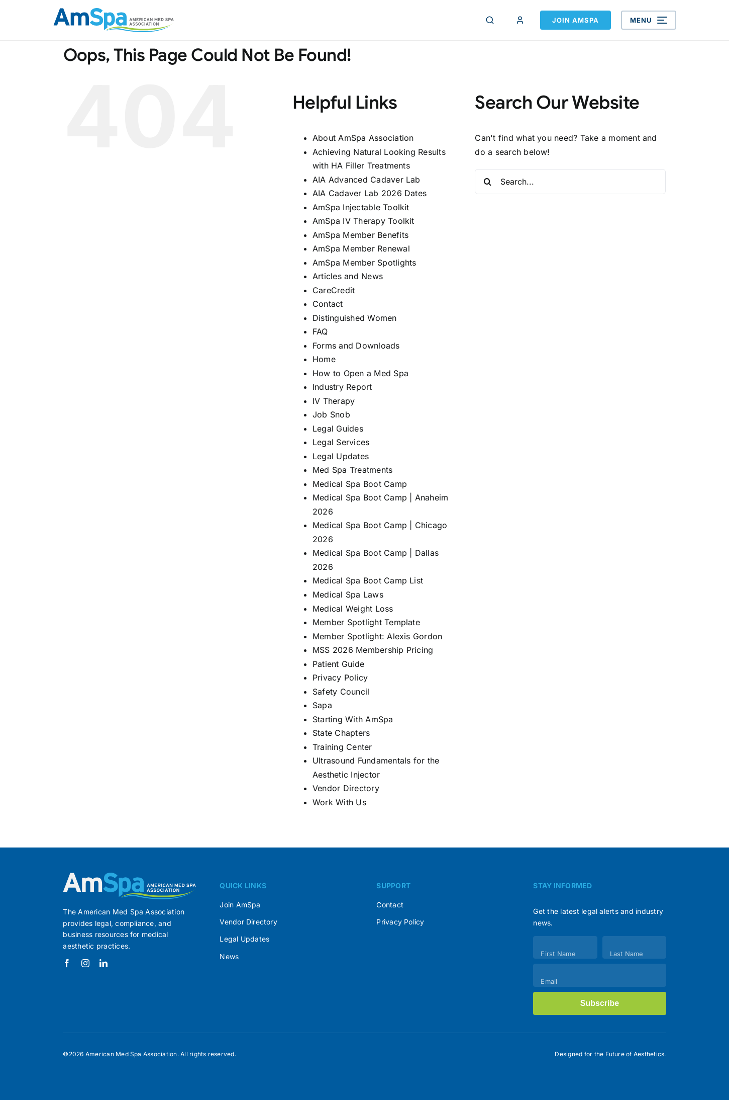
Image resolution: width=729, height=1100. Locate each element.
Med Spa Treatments (352, 470)
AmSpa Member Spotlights (364, 263)
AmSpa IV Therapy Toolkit (363, 221)
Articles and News (348, 276)
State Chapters (341, 733)
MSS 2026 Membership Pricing (373, 650)
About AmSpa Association (363, 138)
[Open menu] (648, 20)
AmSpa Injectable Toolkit (361, 207)
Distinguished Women (355, 318)
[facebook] (67, 963)
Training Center (342, 747)
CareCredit (334, 290)
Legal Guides (338, 429)
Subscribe (599, 1003)
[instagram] (85, 963)
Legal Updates (341, 456)
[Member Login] (520, 20)
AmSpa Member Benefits (360, 235)
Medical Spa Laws (348, 594)
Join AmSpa (575, 20)
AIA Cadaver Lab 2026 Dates (370, 193)
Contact (328, 304)
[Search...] (570, 181)
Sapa (322, 705)
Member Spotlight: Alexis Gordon (377, 636)
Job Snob (331, 414)
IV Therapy (334, 401)
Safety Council (341, 692)
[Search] (490, 20)
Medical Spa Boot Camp (360, 484)
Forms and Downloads (356, 346)
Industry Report (342, 387)
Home (324, 359)
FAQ (320, 331)
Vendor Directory (346, 788)
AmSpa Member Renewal (361, 248)
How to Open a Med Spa (360, 373)
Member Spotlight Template (366, 622)
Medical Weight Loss (353, 609)
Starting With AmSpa (353, 719)
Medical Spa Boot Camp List (368, 580)
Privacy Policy (340, 677)
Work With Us (339, 802)
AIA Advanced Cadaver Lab (367, 180)
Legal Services (341, 442)
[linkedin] (103, 963)
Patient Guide (338, 664)
